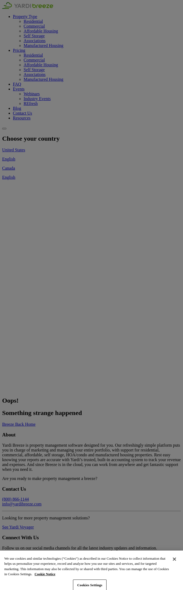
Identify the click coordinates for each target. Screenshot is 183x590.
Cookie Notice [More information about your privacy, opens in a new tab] (45, 579)
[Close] (174, 564)
